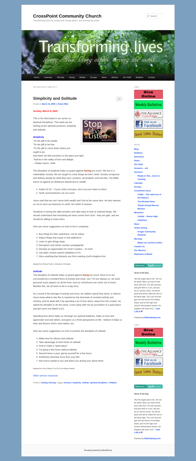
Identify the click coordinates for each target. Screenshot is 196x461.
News (104, 77)
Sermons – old (141, 168)
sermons (67, 383)
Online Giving (140, 228)
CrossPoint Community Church (67, 16)
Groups (93, 77)
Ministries (138, 212)
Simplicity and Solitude (55, 98)
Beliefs (82, 77)
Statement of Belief (143, 254)
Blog (136, 149)
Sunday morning (48, 383)
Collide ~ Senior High (148, 216)
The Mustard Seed (146, 201)
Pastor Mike (63, 104)
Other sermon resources (45, 375)
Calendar (48, 77)
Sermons (138, 172)
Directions (139, 157)
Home (36, 77)
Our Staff (127, 77)
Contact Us (139, 246)
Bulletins (139, 77)
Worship (60, 77)
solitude (85, 383)
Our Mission (140, 250)
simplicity (76, 383)
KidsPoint (142, 220)
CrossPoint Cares (142, 191)
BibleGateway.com (152, 317)
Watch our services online (150, 243)
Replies (113, 383)
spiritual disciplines (98, 383)
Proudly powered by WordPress (98, 450)
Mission (114, 77)
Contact (151, 77)
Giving (72, 77)
